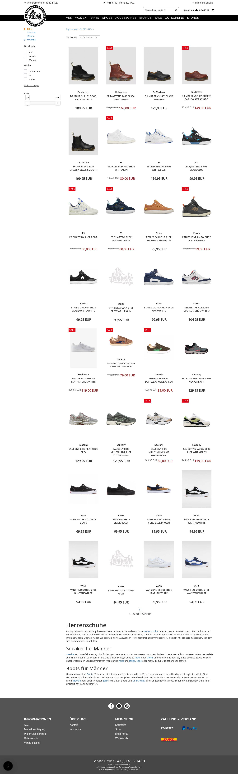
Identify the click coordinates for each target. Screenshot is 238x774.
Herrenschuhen (151, 631)
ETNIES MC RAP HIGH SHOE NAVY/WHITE (159, 309)
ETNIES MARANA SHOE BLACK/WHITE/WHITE (83, 309)
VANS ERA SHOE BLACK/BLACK (121, 521)
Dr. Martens (138, 680)
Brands (145, 17)
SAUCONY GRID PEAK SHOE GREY (83, 450)
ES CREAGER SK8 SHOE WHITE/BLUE (159, 168)
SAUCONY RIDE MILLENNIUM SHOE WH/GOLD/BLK (159, 452)
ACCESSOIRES (125, 17)
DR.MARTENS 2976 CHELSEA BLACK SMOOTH (83, 168)
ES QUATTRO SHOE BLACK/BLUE (196, 168)
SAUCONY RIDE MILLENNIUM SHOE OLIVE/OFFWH (121, 452)
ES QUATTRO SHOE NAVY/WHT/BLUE (121, 239)
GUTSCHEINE (174, 17)
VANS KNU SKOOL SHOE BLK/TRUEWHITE (196, 521)
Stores (193, 17)
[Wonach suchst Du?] (161, 10)
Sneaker (31, 32)
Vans (139, 660)
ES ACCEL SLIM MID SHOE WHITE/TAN (121, 168)
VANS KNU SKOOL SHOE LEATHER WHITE (159, 591)
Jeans (137, 657)
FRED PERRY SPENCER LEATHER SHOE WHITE (83, 380)
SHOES (107, 17)
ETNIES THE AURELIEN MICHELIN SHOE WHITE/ (197, 309)
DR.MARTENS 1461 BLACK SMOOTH (159, 98)
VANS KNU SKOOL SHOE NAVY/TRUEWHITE (196, 591)
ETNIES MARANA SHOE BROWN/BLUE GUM (121, 309)
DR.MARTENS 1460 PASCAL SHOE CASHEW (121, 98)
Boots (30, 36)
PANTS (94, 17)
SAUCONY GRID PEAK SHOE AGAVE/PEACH (196, 380)
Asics (121, 660)
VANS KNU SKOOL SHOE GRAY (121, 592)
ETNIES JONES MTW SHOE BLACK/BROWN (196, 239)
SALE (158, 17)
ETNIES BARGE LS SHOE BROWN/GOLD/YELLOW (159, 239)
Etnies (132, 660)
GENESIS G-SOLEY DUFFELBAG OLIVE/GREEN (159, 380)
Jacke (106, 680)
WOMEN (81, 17)
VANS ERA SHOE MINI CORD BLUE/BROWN (158, 521)
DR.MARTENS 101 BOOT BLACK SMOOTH (83, 98)
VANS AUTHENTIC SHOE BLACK (83, 521)
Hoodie (77, 680)
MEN (69, 17)
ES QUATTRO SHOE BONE (83, 237)
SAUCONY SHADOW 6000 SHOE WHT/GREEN (196, 450)
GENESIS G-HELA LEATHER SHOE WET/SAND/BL (121, 365)
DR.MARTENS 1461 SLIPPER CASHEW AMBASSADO (196, 97)
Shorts (150, 657)
